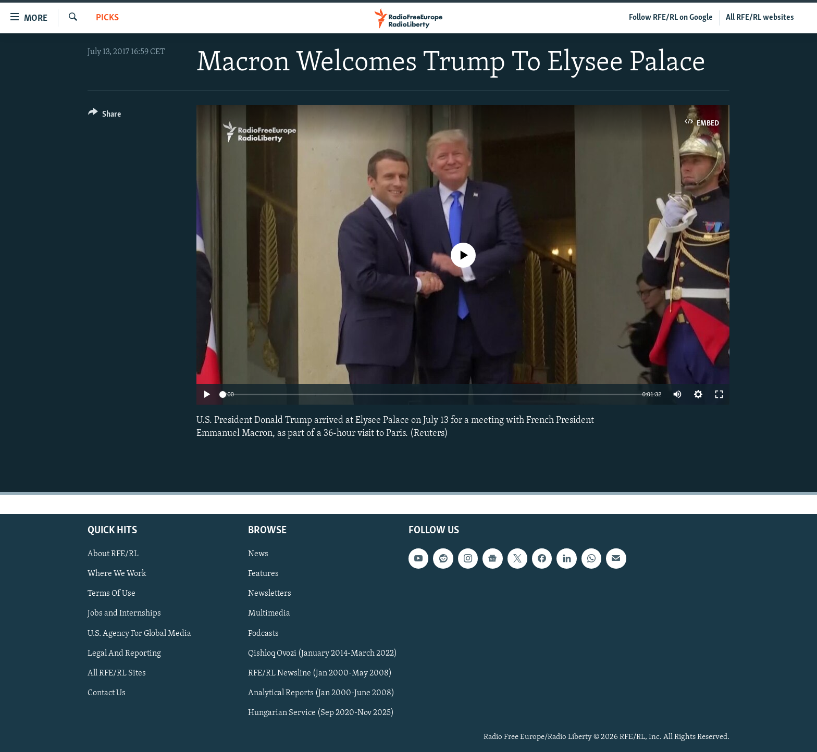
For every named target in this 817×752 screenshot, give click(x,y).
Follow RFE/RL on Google (671, 18)
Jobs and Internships (124, 613)
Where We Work (117, 574)
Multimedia (269, 613)
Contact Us (107, 692)
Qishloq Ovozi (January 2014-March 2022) (322, 653)
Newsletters (269, 594)
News (258, 554)
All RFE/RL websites (760, 18)
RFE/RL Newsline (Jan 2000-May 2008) (320, 673)
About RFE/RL (113, 554)
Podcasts (263, 633)
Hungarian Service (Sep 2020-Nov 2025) (321, 712)
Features (263, 574)
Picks (107, 18)
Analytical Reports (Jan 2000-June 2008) (321, 692)
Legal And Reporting (124, 653)
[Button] (104, 116)
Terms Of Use (111, 594)
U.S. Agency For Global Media (139, 633)
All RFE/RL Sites (117, 673)
